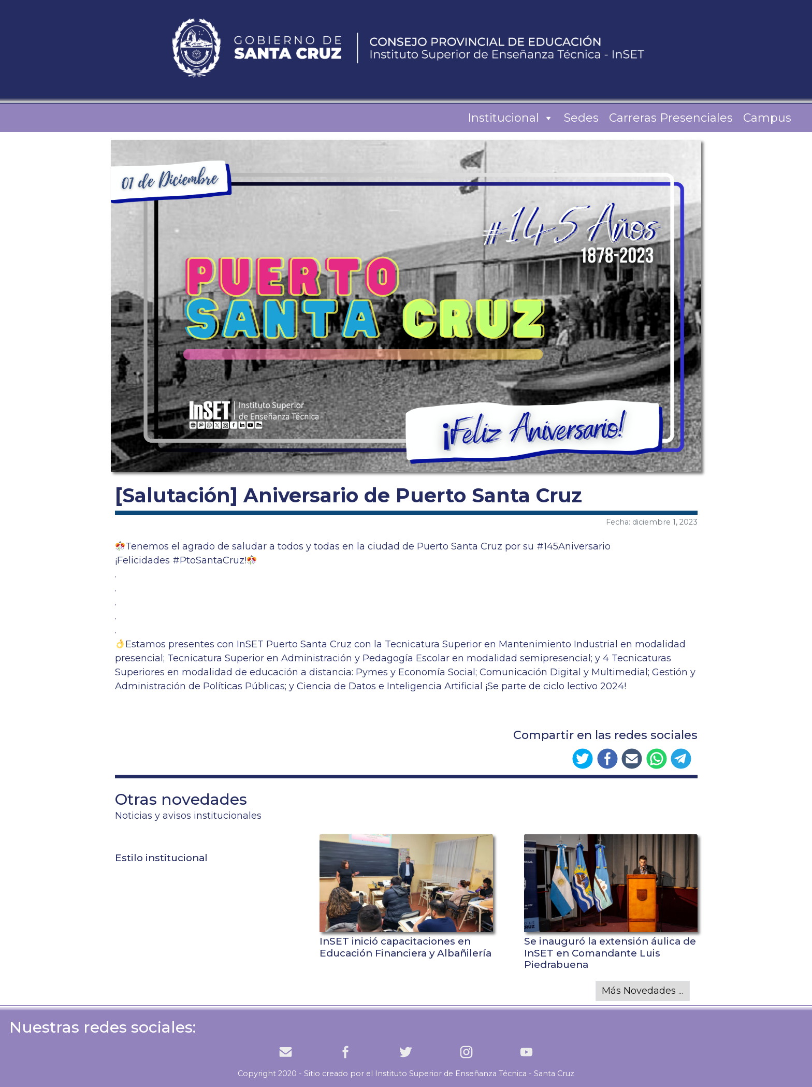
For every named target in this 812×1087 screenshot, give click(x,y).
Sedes (581, 118)
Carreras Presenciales (671, 118)
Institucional (511, 118)
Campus (767, 118)
